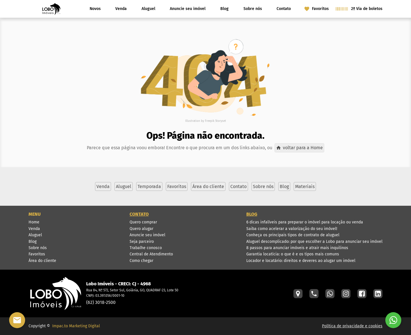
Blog (224, 8)
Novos (95, 8)
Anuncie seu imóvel (188, 8)
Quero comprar (143, 222)
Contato (284, 8)
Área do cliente (42, 260)
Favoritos (37, 254)
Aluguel (148, 8)
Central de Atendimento (151, 254)
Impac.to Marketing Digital (76, 326)
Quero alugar (141, 228)
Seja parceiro (142, 241)
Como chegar (141, 260)
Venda (121, 8)
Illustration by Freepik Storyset (205, 121)
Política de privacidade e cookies (352, 326)
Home (34, 222)
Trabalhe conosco (146, 247)
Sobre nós (252, 8)
